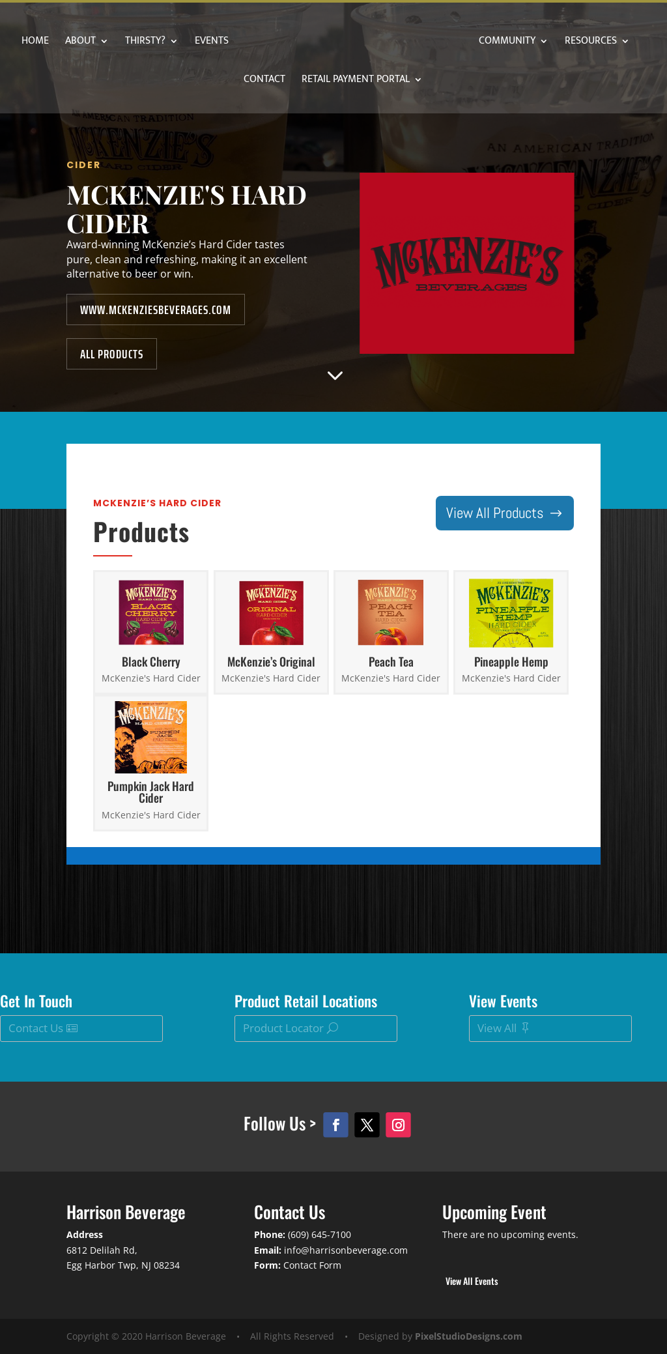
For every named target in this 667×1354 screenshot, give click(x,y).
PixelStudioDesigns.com (468, 1336)
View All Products (495, 513)
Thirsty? (183, 43)
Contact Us (35, 1027)
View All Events (472, 1281)
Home (73, 43)
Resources (229, 81)
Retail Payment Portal (396, 81)
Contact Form (312, 1265)
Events (250, 43)
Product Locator (283, 1027)
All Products (168, 316)
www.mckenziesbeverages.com (200, 283)
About (119, 43)
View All (497, 1027)
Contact (305, 81)
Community (550, 43)
